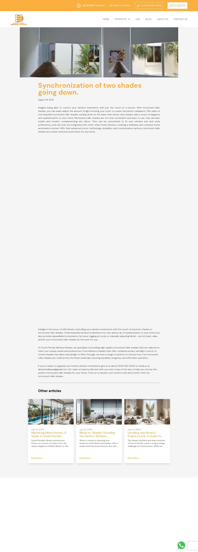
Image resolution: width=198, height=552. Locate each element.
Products (121, 19)
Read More (37, 458)
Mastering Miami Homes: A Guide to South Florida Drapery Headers (48, 436)
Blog (148, 19)
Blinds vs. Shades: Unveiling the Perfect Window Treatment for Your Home (97, 436)
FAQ (138, 19)
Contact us (180, 19)
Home (106, 19)
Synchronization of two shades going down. (90, 89)
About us (162, 19)
